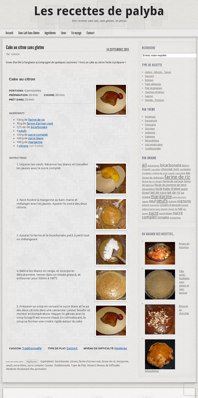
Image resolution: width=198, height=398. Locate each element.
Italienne (150, 136)
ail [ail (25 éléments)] (144, 164)
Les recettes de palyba (99, 11)
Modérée (121, 348)
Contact (90, 33)
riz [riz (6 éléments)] (176, 208)
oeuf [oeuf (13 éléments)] (152, 201)
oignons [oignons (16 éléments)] (184, 201)
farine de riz (36, 119)
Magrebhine (152, 140)
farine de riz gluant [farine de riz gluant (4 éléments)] (152, 181)
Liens (63, 33)
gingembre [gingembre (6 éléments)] (148, 189)
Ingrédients (50, 33)
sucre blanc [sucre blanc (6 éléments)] (165, 213)
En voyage (76, 33)
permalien (40, 368)
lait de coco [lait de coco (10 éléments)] (158, 193)
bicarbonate (39, 127)
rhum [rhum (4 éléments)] (171, 209)
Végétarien (31, 361)
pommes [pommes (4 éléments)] (154, 205)
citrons (23, 145)
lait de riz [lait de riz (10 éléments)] (173, 193)
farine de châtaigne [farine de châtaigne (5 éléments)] (153, 177)
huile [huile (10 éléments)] (158, 189)
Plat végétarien (153, 88)
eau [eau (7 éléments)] (188, 173)
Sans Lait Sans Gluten (28, 33)
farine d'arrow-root (40, 123)
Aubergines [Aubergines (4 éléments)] (153, 165)
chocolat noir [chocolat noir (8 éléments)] (170, 169)
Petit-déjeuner (153, 84)
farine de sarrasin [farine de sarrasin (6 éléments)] (173, 181)
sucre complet (38, 134)
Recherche (148, 48)
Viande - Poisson (154, 100)
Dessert (72, 348)
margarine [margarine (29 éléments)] (161, 196)
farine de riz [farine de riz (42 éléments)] (177, 177)
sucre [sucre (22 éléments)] (154, 212)
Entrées (149, 80)
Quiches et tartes (154, 92)
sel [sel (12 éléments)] (180, 209)
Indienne (150, 132)
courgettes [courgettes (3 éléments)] (147, 173)
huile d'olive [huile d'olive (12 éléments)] (171, 189)
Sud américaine (154, 144)
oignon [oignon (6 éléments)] (172, 201)
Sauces (149, 96)
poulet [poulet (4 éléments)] (184, 205)
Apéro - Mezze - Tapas (158, 72)
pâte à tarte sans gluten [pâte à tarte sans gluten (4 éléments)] (155, 209)
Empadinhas (152, 370)
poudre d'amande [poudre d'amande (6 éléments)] (170, 204)
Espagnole (151, 120)
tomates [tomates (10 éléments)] (163, 217)
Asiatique (150, 116)
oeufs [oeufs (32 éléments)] (162, 200)
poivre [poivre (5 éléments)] (145, 204)
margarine (35, 142)
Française (150, 124)
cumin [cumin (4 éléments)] (171, 173)
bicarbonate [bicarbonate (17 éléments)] (170, 165)
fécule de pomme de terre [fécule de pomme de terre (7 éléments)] (170, 185)
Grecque (150, 128)
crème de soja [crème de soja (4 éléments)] (159, 173)
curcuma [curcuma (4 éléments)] (180, 173)
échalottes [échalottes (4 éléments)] (175, 217)
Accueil (9, 33)
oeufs (23, 130)
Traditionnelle (32, 348)
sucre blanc (36, 138)
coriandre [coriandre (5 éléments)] (185, 169)
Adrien (15, 54)
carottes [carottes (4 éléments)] (155, 169)
